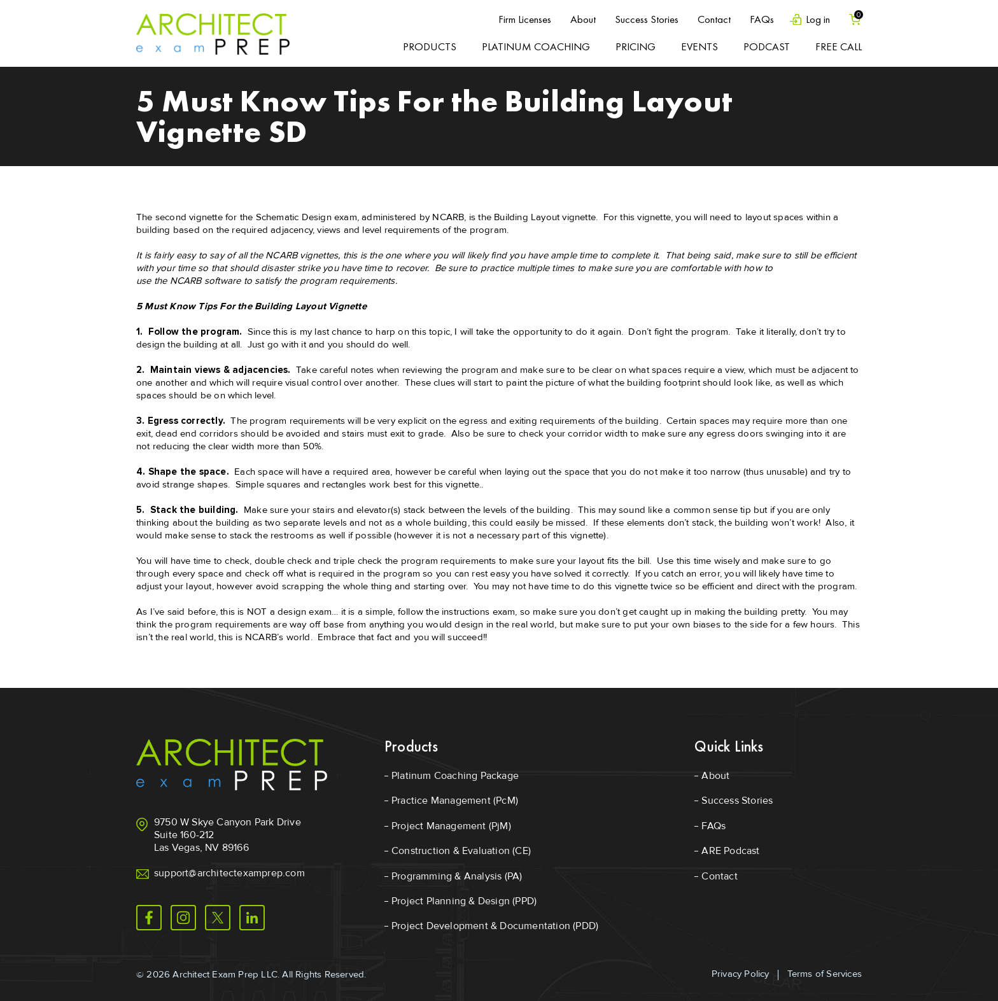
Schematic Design (294, 217)
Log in (818, 19)
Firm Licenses (524, 19)
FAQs (762, 19)
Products (429, 46)
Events (699, 46)
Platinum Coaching (536, 46)
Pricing (635, 46)
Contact (714, 19)
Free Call (838, 46)
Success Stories (646, 19)
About (583, 19)
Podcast (766, 46)
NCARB (448, 217)
